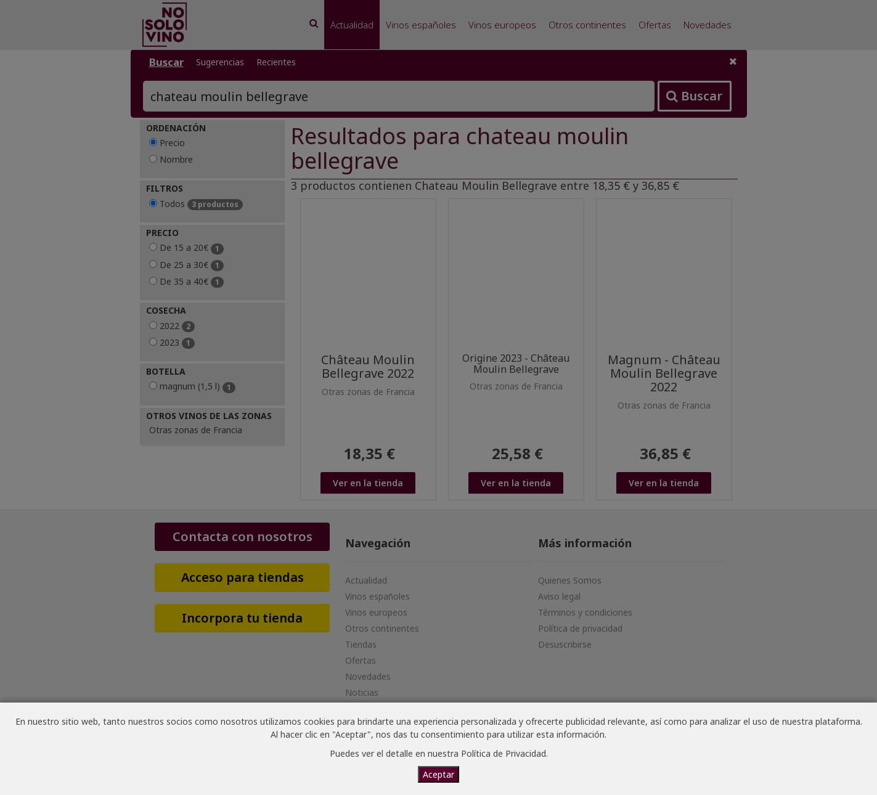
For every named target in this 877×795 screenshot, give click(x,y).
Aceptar (438, 774)
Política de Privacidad (503, 753)
